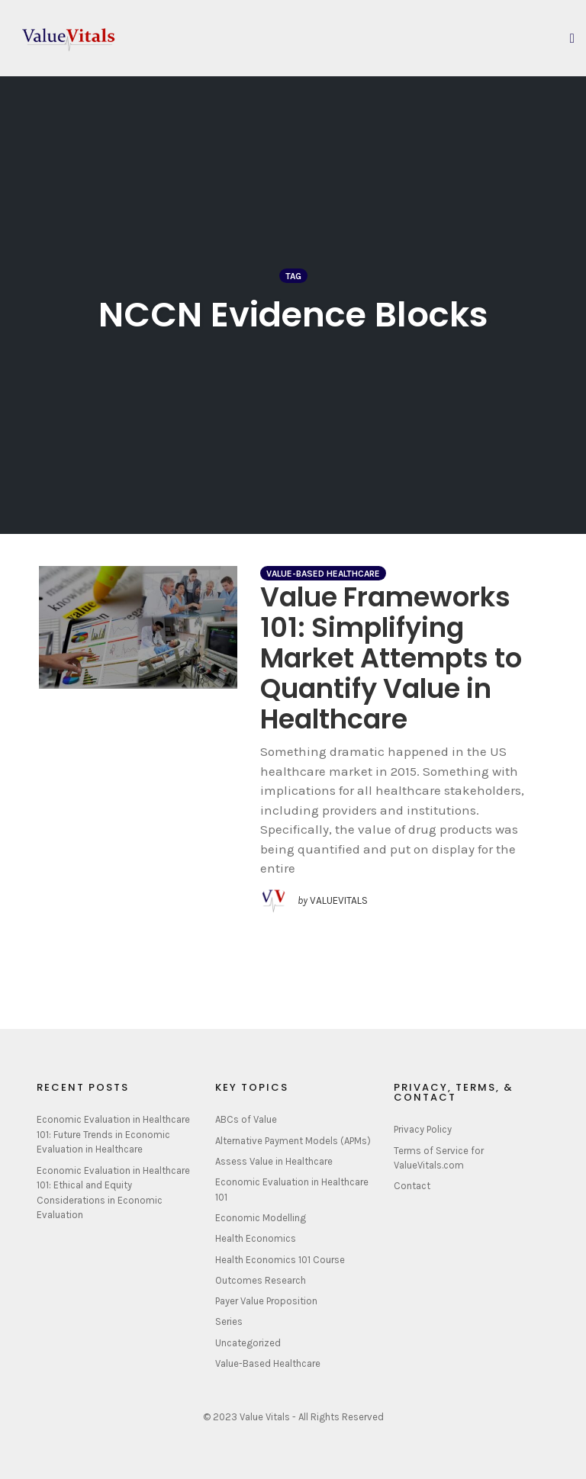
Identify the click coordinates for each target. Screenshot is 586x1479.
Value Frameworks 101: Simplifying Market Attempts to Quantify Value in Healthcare (391, 658)
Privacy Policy (423, 1129)
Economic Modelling (260, 1217)
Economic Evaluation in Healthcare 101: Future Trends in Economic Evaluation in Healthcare (113, 1134)
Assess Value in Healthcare (274, 1161)
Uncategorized (248, 1343)
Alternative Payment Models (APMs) (293, 1140)
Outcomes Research (260, 1280)
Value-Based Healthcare (323, 573)
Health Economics (255, 1238)
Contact (412, 1185)
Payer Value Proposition (266, 1301)
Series (229, 1321)
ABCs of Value (246, 1119)
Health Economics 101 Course (280, 1259)
